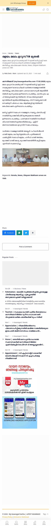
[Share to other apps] (33, 232)
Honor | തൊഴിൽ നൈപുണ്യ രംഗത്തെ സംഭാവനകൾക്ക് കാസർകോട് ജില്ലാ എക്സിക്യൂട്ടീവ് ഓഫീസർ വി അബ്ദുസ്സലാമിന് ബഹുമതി (23, 342)
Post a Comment (25, 247)
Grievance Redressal (21, 517)
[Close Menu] (48, 3)
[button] (43, 9)
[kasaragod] (19, 309)
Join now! (32, 3)
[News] (24, 289)
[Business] (18, 289)
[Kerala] (25, 309)
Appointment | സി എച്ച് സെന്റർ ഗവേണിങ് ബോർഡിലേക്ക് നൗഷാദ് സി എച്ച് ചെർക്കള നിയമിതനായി (23, 356)
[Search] (47, 9)
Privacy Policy (7, 517)
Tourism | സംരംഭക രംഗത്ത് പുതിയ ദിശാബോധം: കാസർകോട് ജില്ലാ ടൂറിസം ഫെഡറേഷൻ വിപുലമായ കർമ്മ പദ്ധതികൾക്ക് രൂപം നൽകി (25, 314)
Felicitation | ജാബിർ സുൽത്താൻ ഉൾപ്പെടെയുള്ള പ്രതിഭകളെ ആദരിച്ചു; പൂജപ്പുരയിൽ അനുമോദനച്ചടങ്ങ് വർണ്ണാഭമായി (26, 294)
